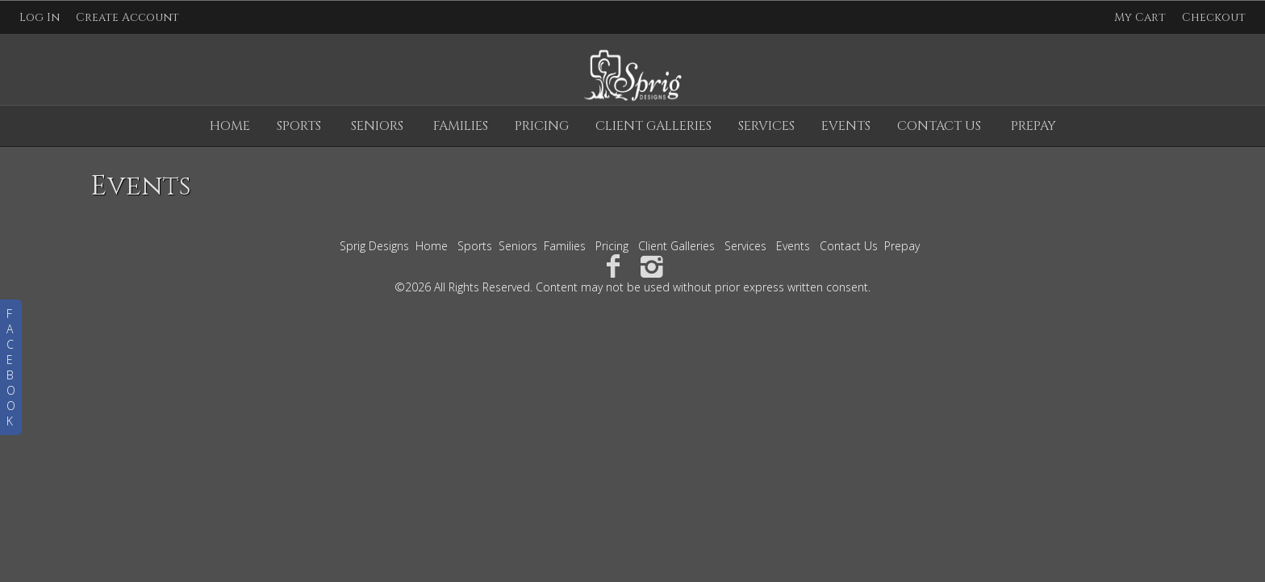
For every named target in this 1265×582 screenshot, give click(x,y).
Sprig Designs (374, 245)
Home (230, 126)
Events (845, 126)
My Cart (1141, 17)
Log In (39, 17)
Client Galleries (653, 126)
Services (766, 126)
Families (460, 126)
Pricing (542, 126)
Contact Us (939, 126)
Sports (299, 126)
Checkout (1214, 17)
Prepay (1033, 126)
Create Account (127, 17)
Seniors (377, 126)
